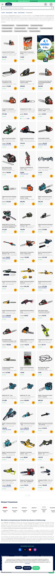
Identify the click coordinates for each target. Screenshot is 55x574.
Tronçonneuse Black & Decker (44, 511)
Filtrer (51, 572)
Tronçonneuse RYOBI (7, 32)
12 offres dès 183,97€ (6, 430)
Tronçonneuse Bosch (33, 29)
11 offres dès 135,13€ (6, 487)
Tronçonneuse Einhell (24, 512)
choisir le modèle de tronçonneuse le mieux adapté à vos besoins (18, 528)
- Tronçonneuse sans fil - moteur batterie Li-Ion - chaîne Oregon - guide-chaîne (45, 285)
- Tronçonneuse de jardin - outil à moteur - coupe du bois (45, 170)
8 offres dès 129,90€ (42, 145)
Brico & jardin (9, 12)
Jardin (15, 12)
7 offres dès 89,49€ (6, 259)
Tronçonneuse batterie (20, 29)
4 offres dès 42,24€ (24, 174)
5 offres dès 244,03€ (24, 430)
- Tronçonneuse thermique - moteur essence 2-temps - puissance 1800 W (45, 228)
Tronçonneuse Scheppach (46, 29)
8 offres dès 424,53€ (6, 317)
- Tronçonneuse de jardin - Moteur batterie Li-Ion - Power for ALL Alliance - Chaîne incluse (9, 142)
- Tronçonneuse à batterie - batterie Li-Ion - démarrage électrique (45, 456)
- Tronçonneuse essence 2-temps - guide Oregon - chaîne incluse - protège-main (45, 113)
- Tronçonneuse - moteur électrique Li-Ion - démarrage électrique (45, 343)
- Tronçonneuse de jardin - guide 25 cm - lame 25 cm (45, 371)
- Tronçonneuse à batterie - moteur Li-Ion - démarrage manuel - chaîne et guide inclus (9, 427)
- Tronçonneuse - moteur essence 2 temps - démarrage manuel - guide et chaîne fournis (9, 113)
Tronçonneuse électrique (36, 26)
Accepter (40, 568)
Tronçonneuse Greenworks (21, 32)
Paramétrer (27, 568)
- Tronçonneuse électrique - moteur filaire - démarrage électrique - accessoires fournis (27, 427)
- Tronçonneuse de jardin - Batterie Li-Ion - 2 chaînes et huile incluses (27, 171)
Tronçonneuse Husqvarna (8, 26)
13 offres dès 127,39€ (6, 145)
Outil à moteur (21, 12)
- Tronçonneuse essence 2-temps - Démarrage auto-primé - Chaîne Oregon (27, 142)
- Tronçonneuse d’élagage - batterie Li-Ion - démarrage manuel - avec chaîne (9, 200)
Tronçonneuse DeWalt (34, 512)
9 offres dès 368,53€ (42, 288)
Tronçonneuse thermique (22, 26)
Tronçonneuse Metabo (35, 32)
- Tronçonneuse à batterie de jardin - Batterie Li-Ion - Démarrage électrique (45, 256)
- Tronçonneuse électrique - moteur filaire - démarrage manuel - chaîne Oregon (9, 285)
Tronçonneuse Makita (7, 29)
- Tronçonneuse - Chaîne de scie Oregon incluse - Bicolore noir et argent (27, 371)
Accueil (3, 12)
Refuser (14, 568)
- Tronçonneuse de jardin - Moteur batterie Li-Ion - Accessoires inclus (27, 314)
